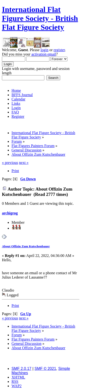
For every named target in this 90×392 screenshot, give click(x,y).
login (44, 50)
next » (24, 163)
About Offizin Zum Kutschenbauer (26, 246)
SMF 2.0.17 (21, 369)
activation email (43, 54)
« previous (10, 163)
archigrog (10, 213)
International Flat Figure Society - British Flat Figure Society (40, 18)
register (59, 50)
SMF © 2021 (45, 369)
